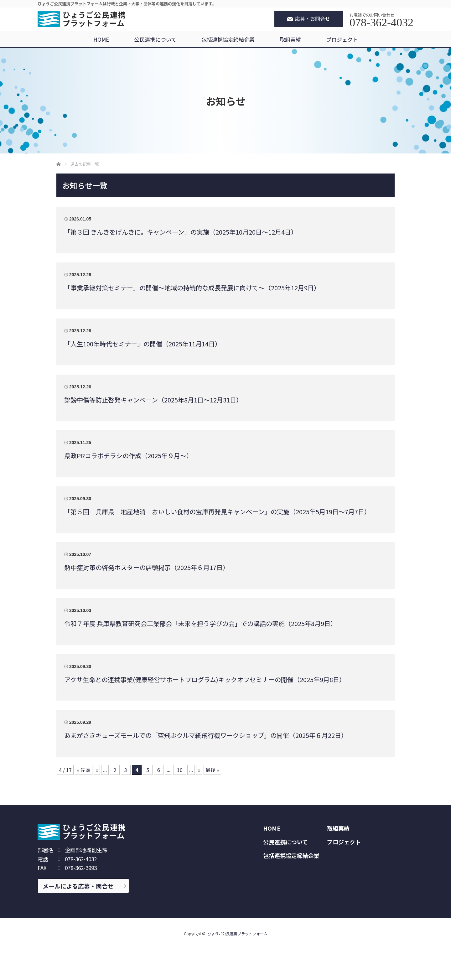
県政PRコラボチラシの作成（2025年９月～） (128, 455)
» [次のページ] (199, 770)
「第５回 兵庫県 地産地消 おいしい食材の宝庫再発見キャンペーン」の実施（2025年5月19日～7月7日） (217, 511)
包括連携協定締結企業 (228, 39)
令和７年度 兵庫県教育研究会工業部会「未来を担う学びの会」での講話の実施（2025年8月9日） (200, 623)
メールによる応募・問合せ (78, 886)
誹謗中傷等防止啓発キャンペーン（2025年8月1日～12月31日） (153, 399)
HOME (101, 39)
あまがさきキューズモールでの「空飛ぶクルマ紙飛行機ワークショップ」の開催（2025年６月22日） (205, 735)
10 (180, 770)
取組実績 (290, 39)
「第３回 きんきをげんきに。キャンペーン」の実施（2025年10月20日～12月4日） (180, 231)
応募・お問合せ (312, 18)
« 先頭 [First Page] (84, 770)
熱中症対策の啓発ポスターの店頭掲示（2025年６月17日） (146, 567)
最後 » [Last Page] (212, 770)
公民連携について (155, 39)
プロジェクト (342, 39)
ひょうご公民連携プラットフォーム (237, 933)
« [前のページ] (97, 770)
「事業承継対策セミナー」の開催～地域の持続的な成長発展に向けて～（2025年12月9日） (192, 287)
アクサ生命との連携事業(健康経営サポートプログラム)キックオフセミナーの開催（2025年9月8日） (204, 679)
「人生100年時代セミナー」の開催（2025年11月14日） (142, 343)
